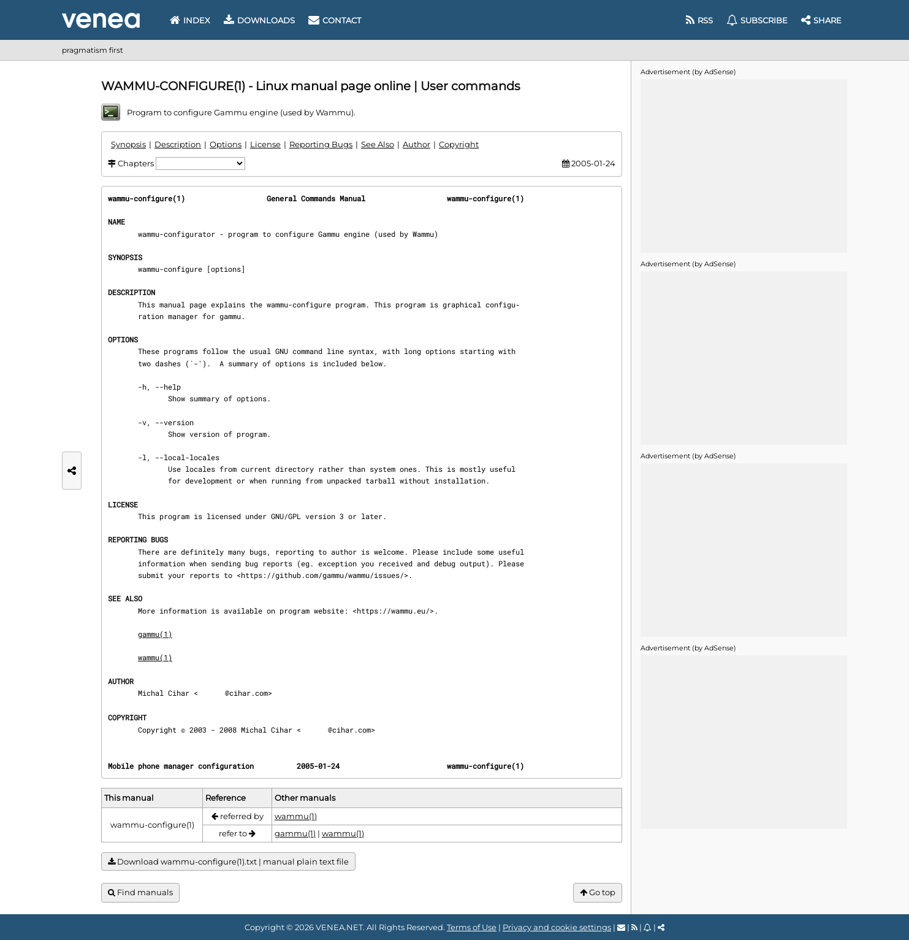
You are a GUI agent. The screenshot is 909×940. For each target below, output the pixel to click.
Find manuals (140, 892)
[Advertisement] (743, 165)
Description (177, 144)
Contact (334, 20)
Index (190, 20)
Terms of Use (471, 927)
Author (416, 144)
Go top (597, 892)
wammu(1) (155, 657)
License (265, 144)
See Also (377, 144)
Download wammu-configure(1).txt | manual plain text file (228, 862)
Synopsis (128, 144)
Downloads (259, 20)
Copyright (459, 144)
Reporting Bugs (320, 144)
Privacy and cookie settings (557, 927)
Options (226, 144)
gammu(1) (155, 634)
